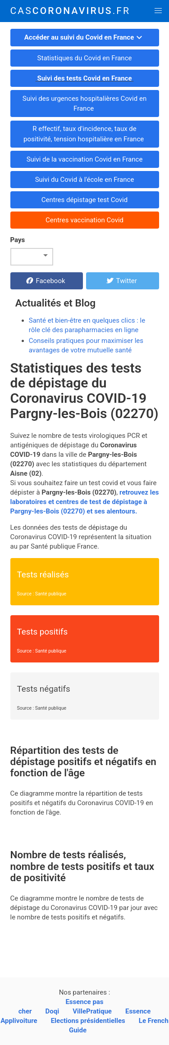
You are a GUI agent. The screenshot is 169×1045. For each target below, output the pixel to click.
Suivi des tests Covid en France (85, 78)
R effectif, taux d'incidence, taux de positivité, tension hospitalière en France (84, 134)
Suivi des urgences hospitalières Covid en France (84, 104)
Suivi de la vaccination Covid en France (84, 159)
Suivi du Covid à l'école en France (84, 180)
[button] (158, 11)
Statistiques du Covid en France (84, 58)
